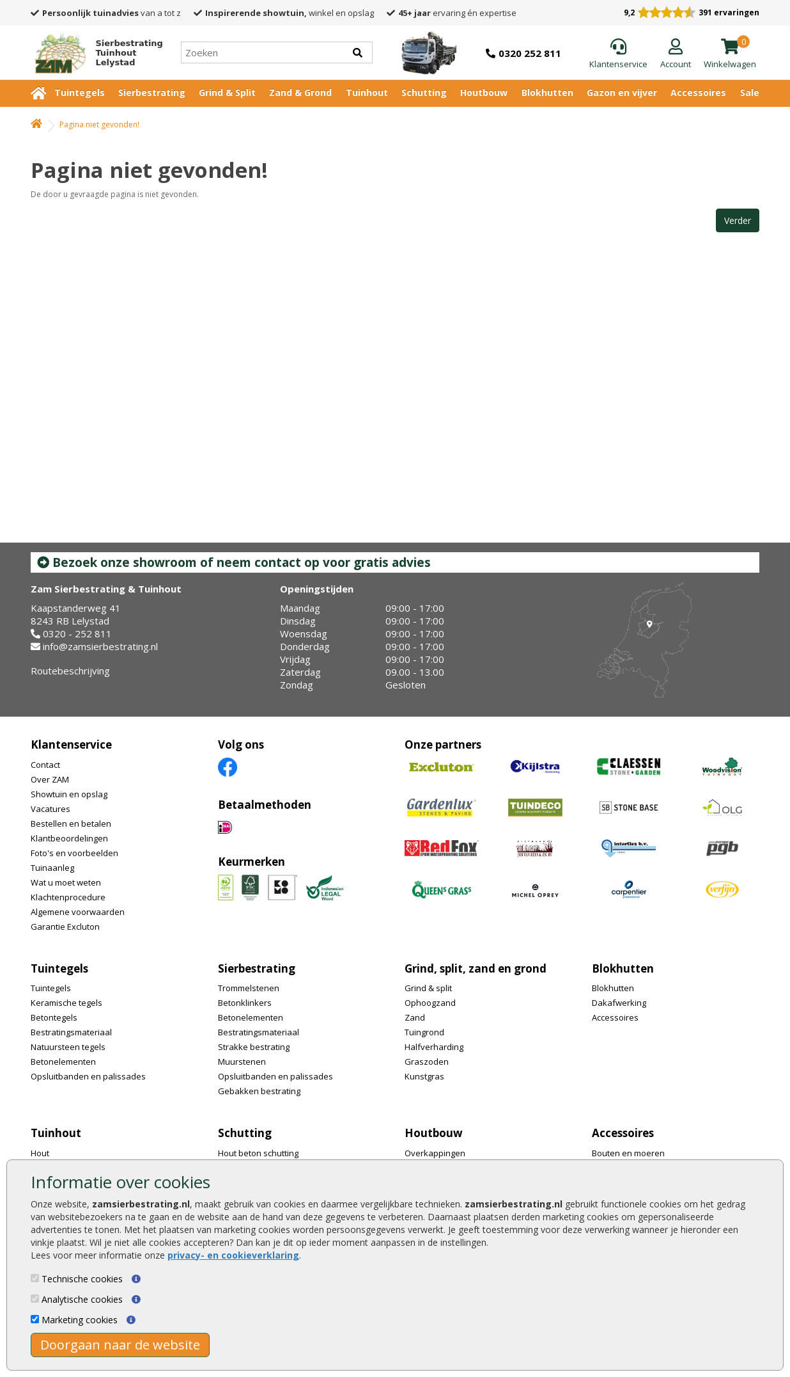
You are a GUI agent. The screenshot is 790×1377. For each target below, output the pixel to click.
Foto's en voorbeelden (74, 853)
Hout (40, 1153)
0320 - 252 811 (77, 633)
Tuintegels (79, 92)
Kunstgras (424, 1076)
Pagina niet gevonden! (99, 124)
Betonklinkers (245, 1002)
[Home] (93, 52)
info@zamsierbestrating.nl (100, 646)
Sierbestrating (151, 92)
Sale (749, 92)
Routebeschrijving (70, 670)
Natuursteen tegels (68, 1047)
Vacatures (50, 809)
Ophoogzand (430, 1002)
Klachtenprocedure (68, 897)
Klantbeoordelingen (69, 838)
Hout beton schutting (258, 1153)
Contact (45, 764)
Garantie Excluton (65, 926)
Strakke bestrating (254, 1047)
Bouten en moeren (628, 1153)
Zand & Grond (300, 92)
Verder (737, 220)
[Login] (675, 54)
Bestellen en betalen (71, 823)
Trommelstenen (248, 988)
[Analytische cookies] (35, 1298)
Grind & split (428, 988)
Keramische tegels (66, 1002)
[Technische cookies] (35, 1278)
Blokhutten (547, 92)
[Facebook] (227, 766)
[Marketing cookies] (35, 1319)
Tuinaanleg (52, 867)
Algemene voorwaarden (78, 912)
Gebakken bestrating (259, 1091)
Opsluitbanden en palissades (88, 1076)
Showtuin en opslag (69, 794)
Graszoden (427, 1061)
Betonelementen (63, 1061)
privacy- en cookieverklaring (233, 1255)
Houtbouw (483, 92)
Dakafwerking (619, 1002)
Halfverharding (434, 1047)
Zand (415, 1017)
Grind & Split (227, 92)
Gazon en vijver (622, 92)
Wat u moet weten (66, 882)
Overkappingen (435, 1153)
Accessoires (698, 92)
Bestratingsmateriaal (71, 1032)
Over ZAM (50, 779)
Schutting (424, 92)
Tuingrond (424, 1032)
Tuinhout (367, 92)
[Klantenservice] (618, 54)
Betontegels (54, 1017)
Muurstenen (242, 1061)
